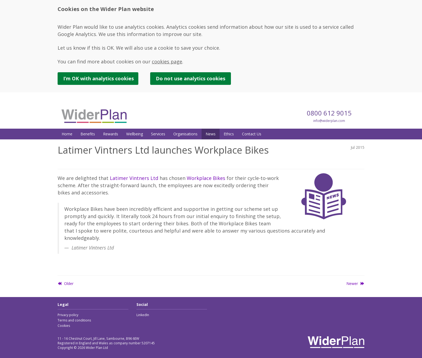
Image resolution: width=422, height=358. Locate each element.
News (211, 133)
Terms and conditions (74, 320)
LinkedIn (142, 315)
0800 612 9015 (329, 113)
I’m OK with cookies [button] (98, 78)
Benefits (87, 133)
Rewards (110, 133)
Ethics (229, 133)
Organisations (185, 133)
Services (158, 133)
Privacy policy (68, 315)
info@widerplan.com (329, 120)
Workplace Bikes (206, 178)
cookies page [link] (167, 61)
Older (65, 283)
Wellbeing (134, 133)
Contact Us (251, 133)
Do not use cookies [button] (190, 78)
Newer (355, 283)
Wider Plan (94, 116)
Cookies (64, 325)
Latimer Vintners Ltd (134, 178)
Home (67, 133)
